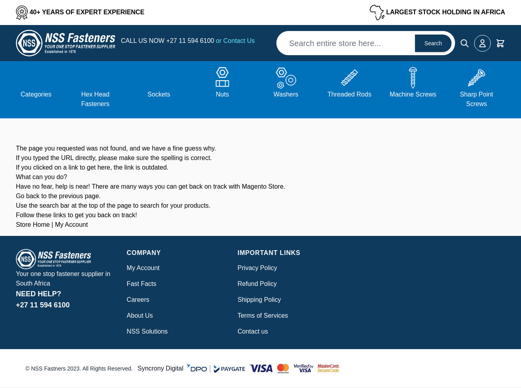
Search (433, 43)
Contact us (252, 331)
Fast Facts (141, 283)
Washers (286, 94)
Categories (36, 94)
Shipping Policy (259, 299)
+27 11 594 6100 (191, 40)
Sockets (159, 94)
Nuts (222, 94)
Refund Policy (257, 283)
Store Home (33, 224)
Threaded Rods (349, 94)
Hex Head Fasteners (95, 99)
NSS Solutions (147, 331)
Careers (138, 299)
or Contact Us (235, 40)
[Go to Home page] (65, 43)
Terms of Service (261, 315)
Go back (28, 196)
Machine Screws (413, 94)
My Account (71, 224)
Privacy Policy (257, 267)
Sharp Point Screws (476, 99)
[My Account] (482, 43)
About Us (140, 315)
